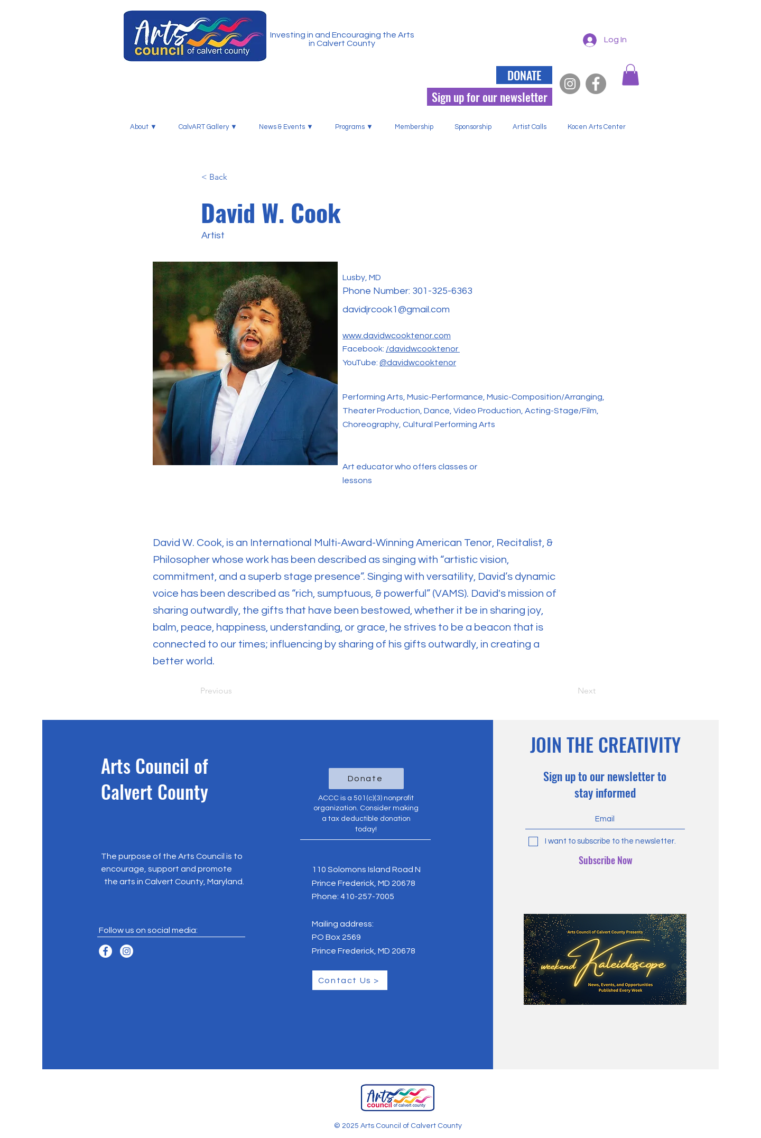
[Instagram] (570, 83)
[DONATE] (524, 75)
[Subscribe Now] (605, 860)
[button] (146, 127)
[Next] (569, 690)
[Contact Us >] (349, 980)
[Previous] (235, 690)
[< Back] (236, 177)
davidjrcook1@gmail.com (396, 309)
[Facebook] (596, 83)
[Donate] (366, 778)
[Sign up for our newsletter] (489, 97)
